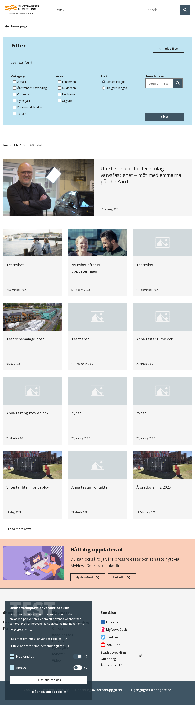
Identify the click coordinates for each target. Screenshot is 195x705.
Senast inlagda (113, 82)
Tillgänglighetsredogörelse (150, 690)
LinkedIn (119, 578)
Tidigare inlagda (114, 88)
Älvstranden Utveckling (30, 88)
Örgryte (65, 100)
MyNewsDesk (84, 578)
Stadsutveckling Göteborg (114, 656)
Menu (60, 10)
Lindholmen (67, 94)
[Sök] (178, 83)
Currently (21, 94)
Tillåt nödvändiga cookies (48, 692)
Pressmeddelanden (27, 107)
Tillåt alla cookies (48, 680)
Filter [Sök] (164, 116)
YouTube (110, 645)
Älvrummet (112, 665)
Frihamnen (67, 82)
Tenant (19, 113)
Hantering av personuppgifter (98, 690)
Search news (155, 76)
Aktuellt (20, 82)
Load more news (19, 529)
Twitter (109, 637)
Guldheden (67, 88)
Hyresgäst (21, 100)
